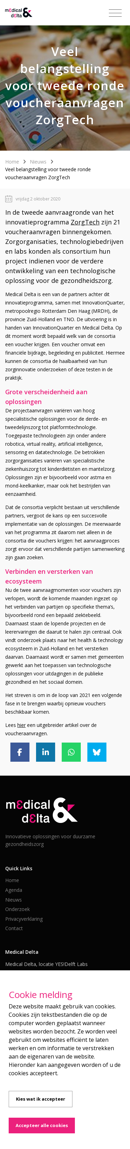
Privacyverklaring (24, 919)
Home (12, 161)
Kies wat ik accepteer (40, 1099)
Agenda (13, 890)
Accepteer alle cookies (42, 1125)
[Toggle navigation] (115, 13)
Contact (14, 928)
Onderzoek (17, 909)
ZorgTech (85, 222)
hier (21, 725)
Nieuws (38, 161)
